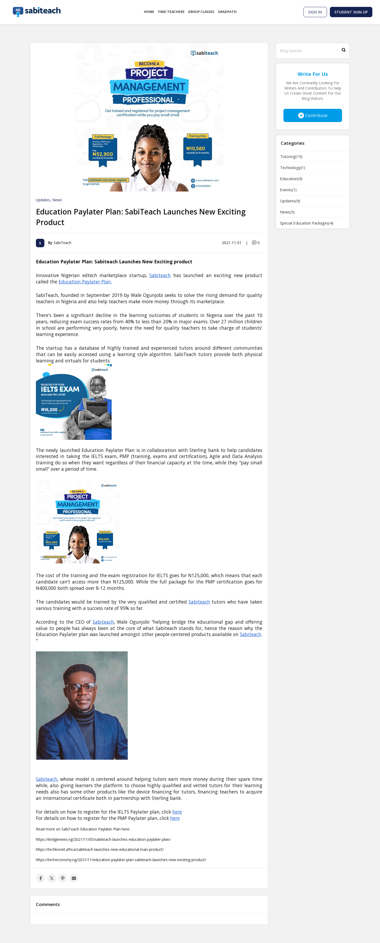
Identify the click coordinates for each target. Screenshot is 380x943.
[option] (149, 117)
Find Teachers (171, 12)
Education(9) (291, 178)
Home (149, 12)
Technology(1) (292, 167)
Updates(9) (290, 200)
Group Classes (201, 12)
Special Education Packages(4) (306, 223)
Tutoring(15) (291, 156)
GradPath (227, 12)
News (57, 199)
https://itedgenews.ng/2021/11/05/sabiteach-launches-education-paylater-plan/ (103, 839)
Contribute (312, 115)
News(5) (287, 211)
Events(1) (288, 189)
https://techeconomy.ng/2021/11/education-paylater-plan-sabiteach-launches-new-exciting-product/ (121, 859)
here (175, 818)
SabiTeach (62, 242)
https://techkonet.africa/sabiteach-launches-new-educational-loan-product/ (100, 849)
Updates (43, 199)
